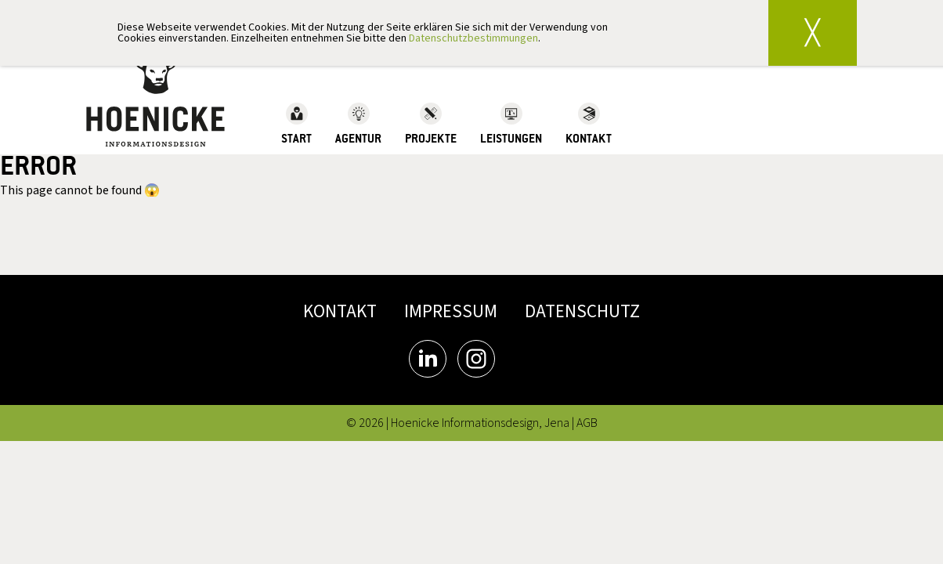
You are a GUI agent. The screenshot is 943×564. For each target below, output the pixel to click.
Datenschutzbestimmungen (473, 38)
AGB (587, 423)
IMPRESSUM (450, 311)
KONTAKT (340, 311)
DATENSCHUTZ (582, 311)
